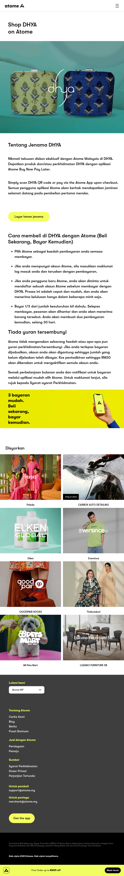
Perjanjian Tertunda (22, 775)
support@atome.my (22, 790)
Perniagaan (16, 746)
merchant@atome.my (23, 801)
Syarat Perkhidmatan (23, 766)
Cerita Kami (17, 716)
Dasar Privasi (17, 771)
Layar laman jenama (29, 216)
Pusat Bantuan (19, 731)
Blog (12, 721)
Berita (13, 726)
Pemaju (14, 751)
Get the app (21, 818)
